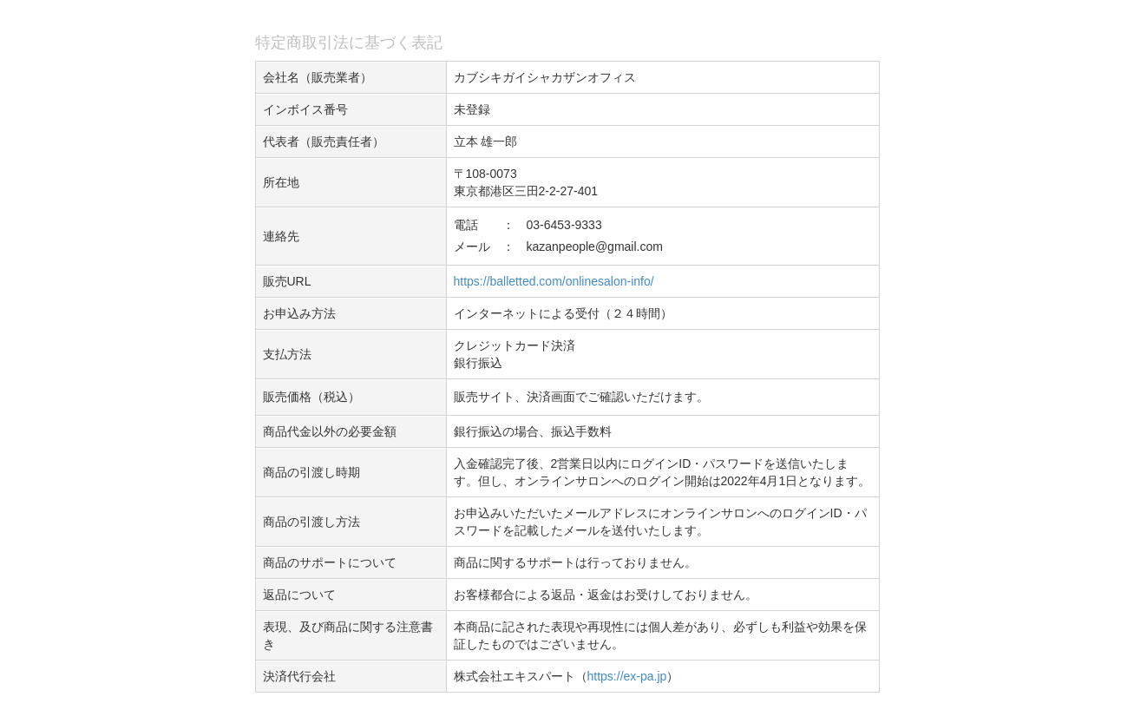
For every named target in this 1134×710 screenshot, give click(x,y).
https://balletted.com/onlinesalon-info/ (554, 281)
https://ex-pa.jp (627, 676)
